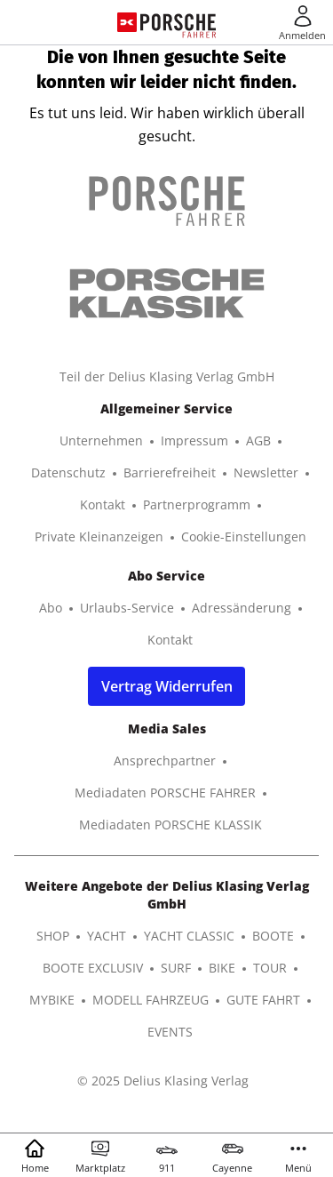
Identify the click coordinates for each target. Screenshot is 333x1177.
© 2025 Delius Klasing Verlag (163, 1080)
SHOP (52, 935)
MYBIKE (52, 999)
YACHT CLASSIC (189, 935)
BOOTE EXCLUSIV (93, 967)
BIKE (222, 967)
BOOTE (273, 935)
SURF (176, 967)
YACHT (106, 935)
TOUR (270, 967)
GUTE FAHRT (263, 999)
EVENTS (170, 1031)
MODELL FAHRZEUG (150, 999)
